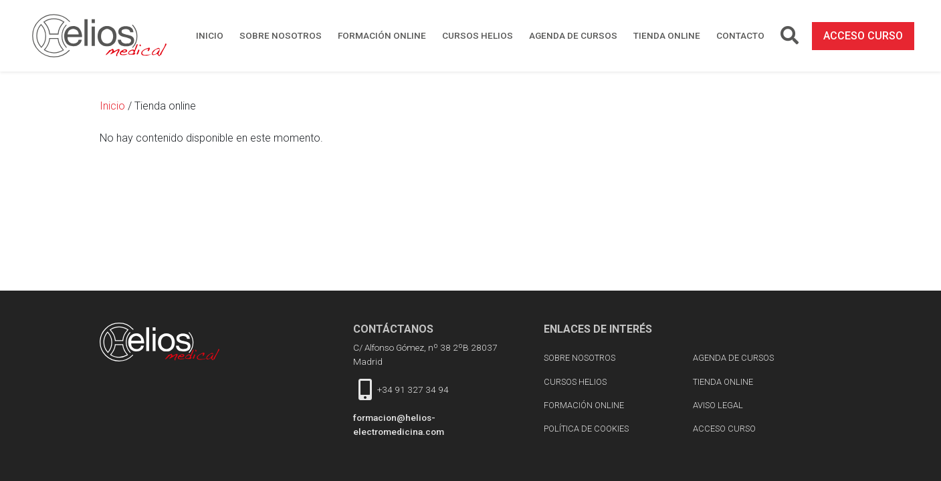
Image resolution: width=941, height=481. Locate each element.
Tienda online (666, 35)
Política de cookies (586, 429)
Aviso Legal (718, 405)
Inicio (209, 35)
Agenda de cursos (573, 35)
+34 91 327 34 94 (413, 389)
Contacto (740, 35)
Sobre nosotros (280, 35)
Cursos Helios (477, 35)
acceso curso (863, 35)
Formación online (382, 35)
